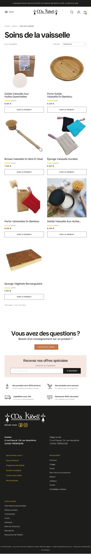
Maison (53, 479)
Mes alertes (9, 533)
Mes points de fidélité (14, 537)
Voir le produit (24, 110)
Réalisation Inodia (32, 549)
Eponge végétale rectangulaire (15, 289)
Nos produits (55, 457)
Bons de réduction (12, 529)
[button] (46, 354)
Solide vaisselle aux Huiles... (64, 225)
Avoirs (7, 520)
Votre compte (10, 503)
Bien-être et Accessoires (60, 475)
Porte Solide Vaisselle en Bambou (60, 95)
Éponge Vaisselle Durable (63, 159)
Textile (52, 487)
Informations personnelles (16, 508)
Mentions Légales (45, 549)
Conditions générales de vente (62, 549)
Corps (52, 470)
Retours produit (11, 512)
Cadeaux (53, 483)
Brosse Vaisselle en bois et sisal (15, 161)
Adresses (8, 524)
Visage (52, 466)
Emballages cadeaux (58, 491)
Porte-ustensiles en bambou (22, 225)
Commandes (10, 516)
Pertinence (74, 44)
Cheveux (53, 462)
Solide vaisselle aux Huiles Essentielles (17, 95)
